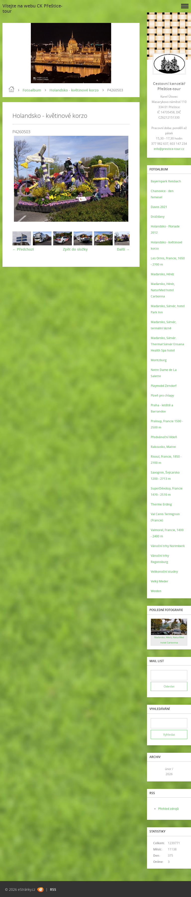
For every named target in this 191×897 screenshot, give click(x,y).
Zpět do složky (75, 249)
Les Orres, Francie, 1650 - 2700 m (168, 261)
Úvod (11, 89)
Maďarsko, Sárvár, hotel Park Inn (168, 309)
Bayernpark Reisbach (166, 181)
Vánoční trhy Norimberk (168, 546)
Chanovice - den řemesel (162, 194)
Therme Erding (161, 504)
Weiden (156, 591)
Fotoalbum (32, 90)
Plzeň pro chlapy (162, 395)
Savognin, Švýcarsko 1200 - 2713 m (165, 475)
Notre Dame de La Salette (164, 373)
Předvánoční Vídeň (164, 437)
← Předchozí (23, 249)
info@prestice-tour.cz (169, 149)
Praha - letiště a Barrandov (162, 408)
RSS (53, 889)
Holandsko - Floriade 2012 (165, 229)
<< (156, 771)
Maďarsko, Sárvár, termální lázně (163, 325)
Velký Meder (159, 581)
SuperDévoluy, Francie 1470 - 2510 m (167, 491)
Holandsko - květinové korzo (74, 90)
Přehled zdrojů (168, 809)
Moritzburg (159, 360)
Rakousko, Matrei (163, 447)
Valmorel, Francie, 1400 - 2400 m (167, 533)
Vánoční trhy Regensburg (160, 558)
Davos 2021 (159, 207)
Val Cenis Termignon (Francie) (165, 517)
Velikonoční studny (164, 571)
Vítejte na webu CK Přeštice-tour (32, 8)
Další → (123, 249)
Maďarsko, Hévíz (162, 274)
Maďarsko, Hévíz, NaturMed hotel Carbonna (163, 290)
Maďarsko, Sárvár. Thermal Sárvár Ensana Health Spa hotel (167, 344)
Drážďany (157, 216)
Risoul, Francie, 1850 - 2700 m (166, 459)
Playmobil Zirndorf (163, 386)
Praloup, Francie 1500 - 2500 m (167, 424)
